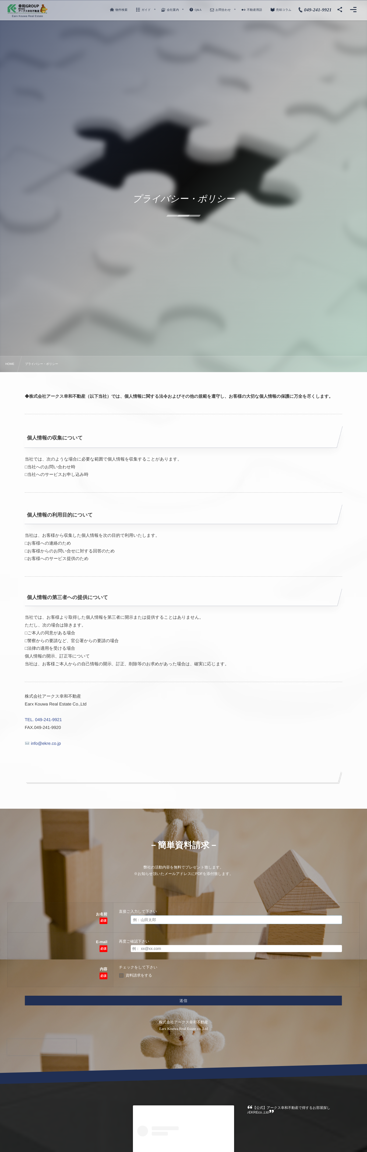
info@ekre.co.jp (43, 743)
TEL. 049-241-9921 (43, 720)
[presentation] (41, 1047)
